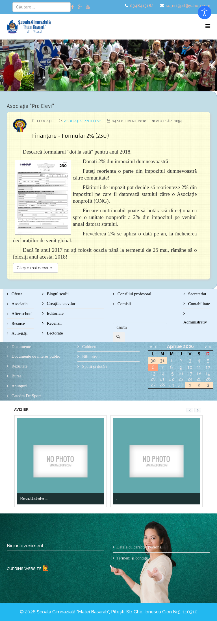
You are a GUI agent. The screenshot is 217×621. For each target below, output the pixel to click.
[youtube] (88, 7)
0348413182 (141, 5)
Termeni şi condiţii (132, 558)
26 (208, 379)
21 (162, 379)
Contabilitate (198, 303)
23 (180, 379)
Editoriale (55, 313)
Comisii (123, 303)
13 (153, 373)
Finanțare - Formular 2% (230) (70, 136)
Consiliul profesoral (133, 294)
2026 (188, 346)
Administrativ (195, 322)
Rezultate (18, 366)
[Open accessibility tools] (204, 12)
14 (162, 373)
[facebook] (72, 7)
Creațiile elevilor (60, 303)
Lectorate (54, 333)
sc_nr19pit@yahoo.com (188, 5)
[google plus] (80, 7)
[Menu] (207, 26)
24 (190, 379)
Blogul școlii (57, 294)
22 (171, 379)
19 (208, 373)
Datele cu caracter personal (139, 547)
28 (162, 385)
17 (190, 373)
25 (198, 379)
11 (199, 367)
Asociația (18, 303)
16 (180, 373)
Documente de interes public (35, 356)
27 (153, 385)
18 (199, 373)
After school (21, 313)
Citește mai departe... (36, 268)
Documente (20, 346)
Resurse (17, 323)
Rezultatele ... (34, 498)
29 (171, 385)
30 (180, 385)
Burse (15, 376)
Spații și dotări (94, 366)
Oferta (16, 294)
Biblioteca (90, 356)
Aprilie (174, 346)
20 (153, 379)
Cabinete (89, 346)
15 (171, 373)
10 (190, 367)
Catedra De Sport (25, 395)
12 (208, 367)
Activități (18, 333)
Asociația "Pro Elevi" (82, 121)
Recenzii (54, 323)
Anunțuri (18, 386)
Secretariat (196, 294)
